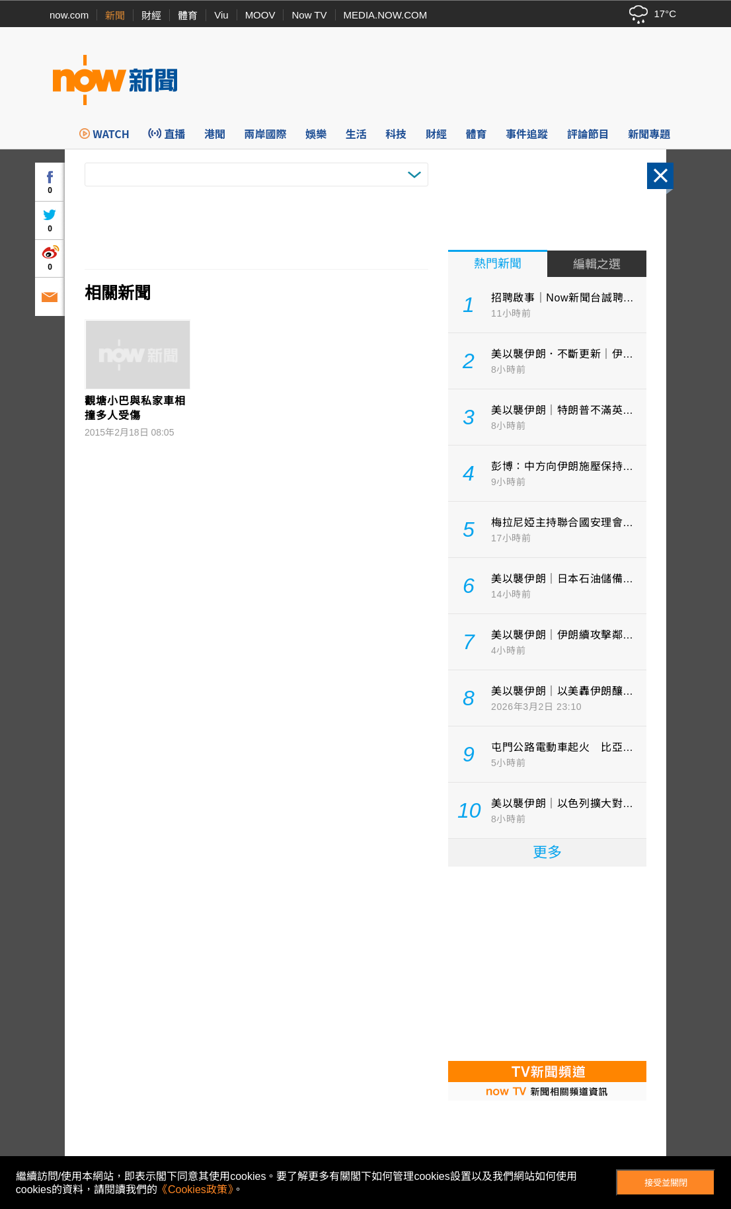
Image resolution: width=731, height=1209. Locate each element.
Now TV (309, 14)
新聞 (115, 15)
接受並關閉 (665, 1183)
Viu (221, 14)
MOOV (260, 14)
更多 (547, 852)
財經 (151, 15)
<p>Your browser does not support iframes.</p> (547, 962)
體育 (188, 15)
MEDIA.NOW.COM (386, 14)
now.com (69, 14)
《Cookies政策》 (195, 1189)
